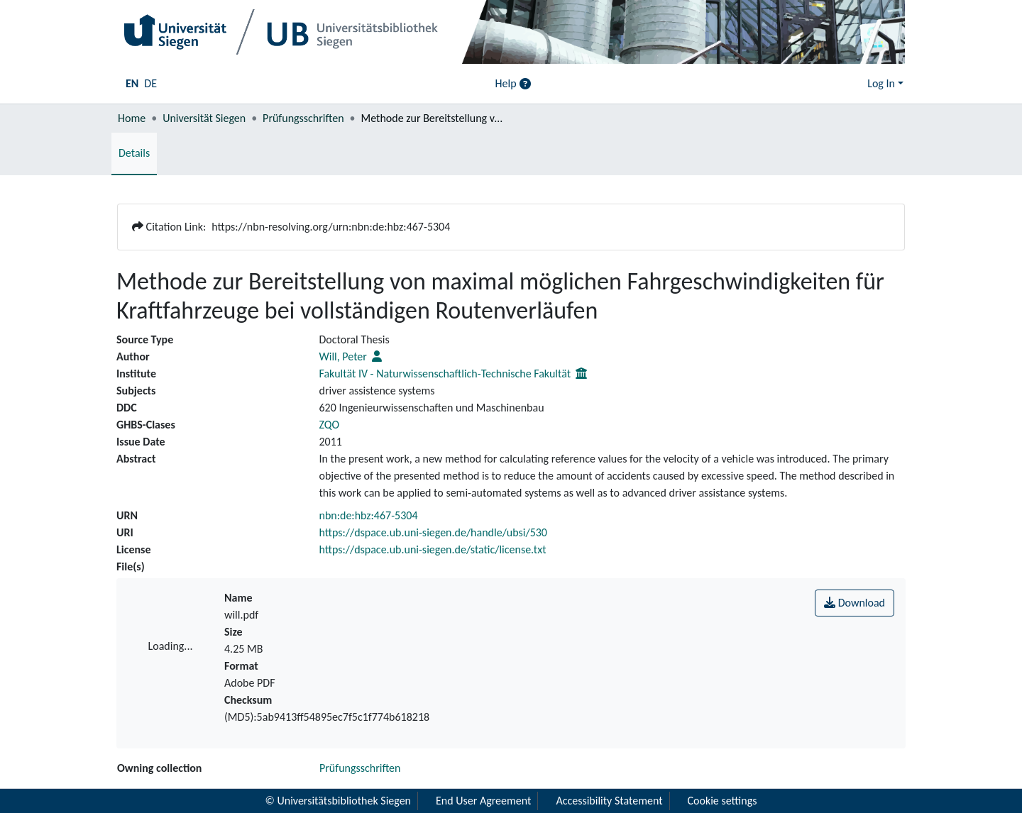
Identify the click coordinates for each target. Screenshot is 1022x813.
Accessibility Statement (609, 800)
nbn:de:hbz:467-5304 (368, 515)
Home (131, 118)
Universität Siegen (204, 118)
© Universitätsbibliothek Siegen (338, 800)
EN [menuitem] (132, 83)
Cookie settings (722, 800)
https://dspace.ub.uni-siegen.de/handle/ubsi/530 (433, 532)
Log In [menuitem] (881, 83)
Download (854, 602)
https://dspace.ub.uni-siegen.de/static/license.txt (432, 549)
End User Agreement (483, 800)
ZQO (329, 424)
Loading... (170, 646)
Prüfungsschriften (303, 118)
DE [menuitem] (150, 83)
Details (134, 153)
